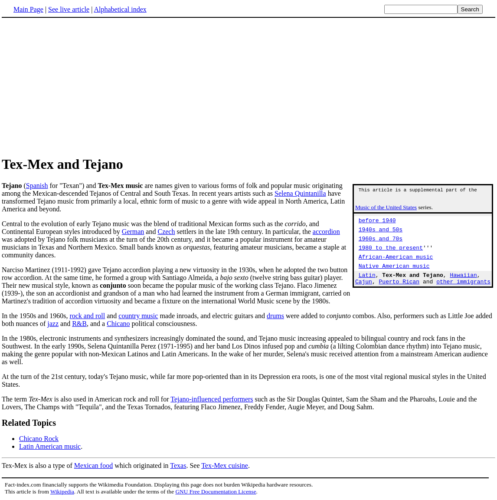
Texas (178, 465)
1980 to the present (391, 255)
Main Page (28, 9)
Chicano (118, 323)
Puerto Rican (399, 294)
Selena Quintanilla (300, 193)
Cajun (363, 294)
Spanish (37, 185)
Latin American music (50, 446)
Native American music (394, 276)
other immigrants (463, 294)
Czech (166, 231)
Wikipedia (62, 491)
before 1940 (377, 224)
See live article (68, 9)
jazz (53, 323)
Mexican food (93, 465)
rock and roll (87, 315)
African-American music (396, 266)
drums (275, 315)
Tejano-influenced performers (211, 399)
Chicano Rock (39, 438)
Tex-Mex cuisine (224, 465)
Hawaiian (463, 286)
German (133, 231)
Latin (367, 286)
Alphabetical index (120, 9)
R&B (79, 323)
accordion (326, 231)
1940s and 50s (380, 234)
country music (138, 315)
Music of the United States (386, 210)
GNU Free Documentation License (215, 491)
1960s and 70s (380, 245)
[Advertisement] (248, 86)
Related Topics (29, 423)
